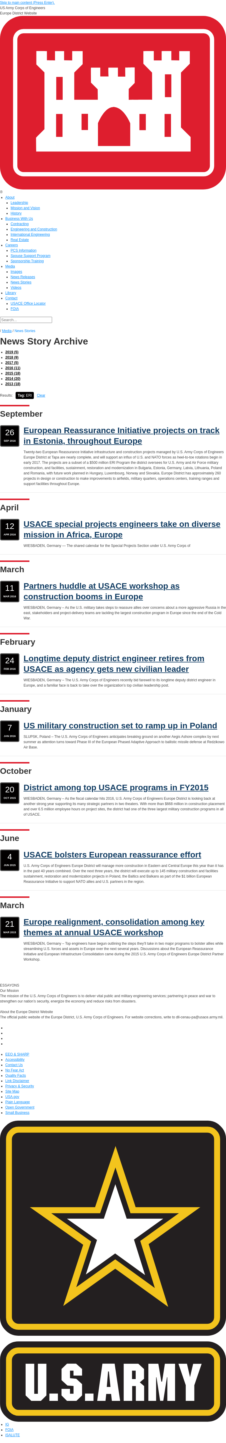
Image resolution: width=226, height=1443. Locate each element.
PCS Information (23, 250)
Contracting (20, 224)
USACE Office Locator (28, 303)
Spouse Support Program (30, 256)
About (9, 197)
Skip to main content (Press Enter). (27, 3)
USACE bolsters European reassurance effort (112, 854)
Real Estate (20, 240)
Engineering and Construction (34, 229)
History (16, 213)
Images (16, 272)
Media (10, 266)
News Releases (23, 277)
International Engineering (30, 234)
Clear (41, 395)
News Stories (21, 282)
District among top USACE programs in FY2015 (116, 787)
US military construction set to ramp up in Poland (120, 725)
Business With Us (19, 219)
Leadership (19, 203)
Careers (11, 245)
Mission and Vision (25, 208)
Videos (16, 288)
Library (10, 293)
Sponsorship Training (27, 261)
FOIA (15, 309)
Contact (11, 298)
